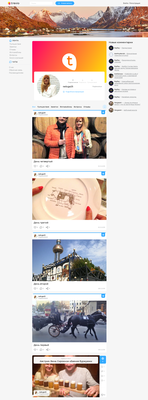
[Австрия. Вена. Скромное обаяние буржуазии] (66, 376)
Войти (125, 3)
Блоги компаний (16, 58)
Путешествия (15, 44)
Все (33, 107)
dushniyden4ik (119, 53)
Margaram (118, 102)
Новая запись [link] (65, 3)
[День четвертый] (69, 138)
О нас (11, 67)
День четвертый (43, 161)
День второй (41, 284)
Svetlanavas (118, 74)
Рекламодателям (16, 73)
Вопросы (13, 55)
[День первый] (69, 321)
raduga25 (41, 113)
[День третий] (69, 199)
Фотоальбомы (15, 52)
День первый (41, 345)
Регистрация (134, 3)
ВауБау (117, 48)
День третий (41, 222)
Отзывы (13, 50)
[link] (104, 107)
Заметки (13, 47)
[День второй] (69, 260)
